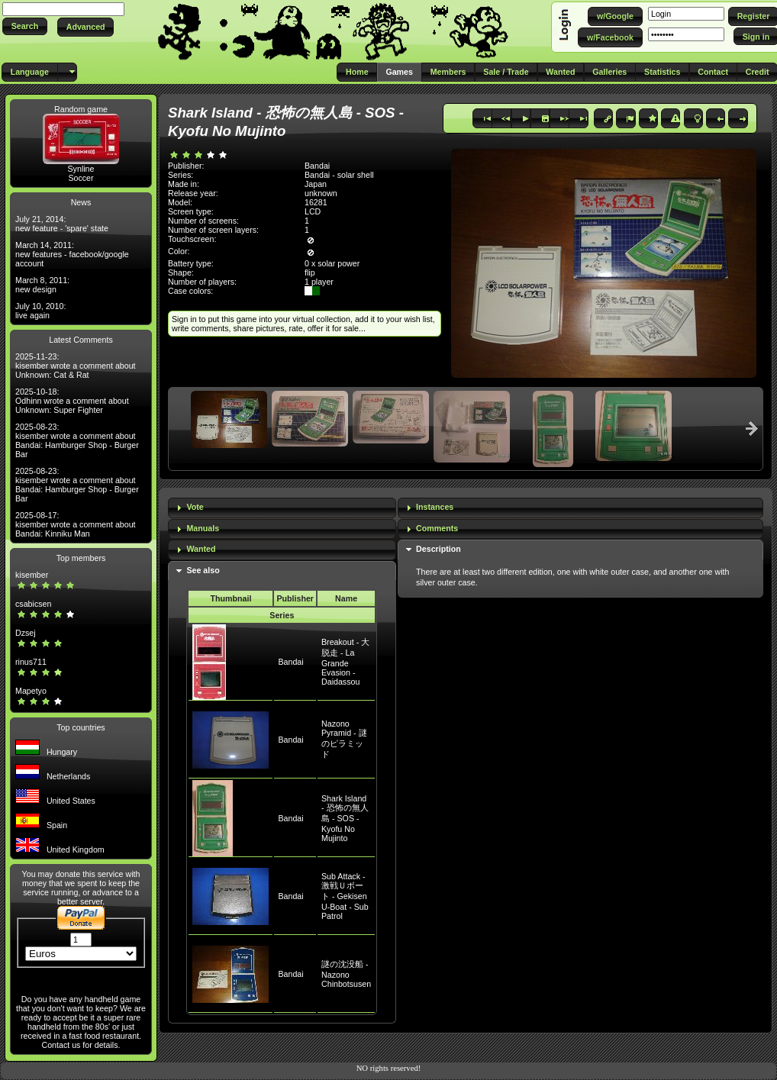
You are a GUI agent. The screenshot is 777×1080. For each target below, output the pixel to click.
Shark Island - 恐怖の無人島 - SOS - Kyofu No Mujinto (345, 818)
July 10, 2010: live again (40, 310)
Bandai (290, 661)
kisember (31, 574)
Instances (434, 506)
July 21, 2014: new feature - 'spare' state (61, 223)
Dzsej (25, 632)
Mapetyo (31, 690)
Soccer (80, 177)
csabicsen (33, 603)
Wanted (200, 548)
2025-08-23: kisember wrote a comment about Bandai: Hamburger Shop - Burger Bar (77, 440)
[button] (24, 26)
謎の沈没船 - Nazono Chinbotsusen (346, 973)
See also (202, 570)
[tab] (282, 508)
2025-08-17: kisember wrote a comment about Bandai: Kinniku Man (75, 524)
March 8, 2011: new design (42, 285)
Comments (437, 528)
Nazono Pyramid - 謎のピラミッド (344, 739)
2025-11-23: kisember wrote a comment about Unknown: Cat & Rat (75, 365)
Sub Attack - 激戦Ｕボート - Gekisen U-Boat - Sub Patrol (345, 896)
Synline (81, 168)
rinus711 (31, 661)
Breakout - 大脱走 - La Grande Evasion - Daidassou (345, 661)
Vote (194, 506)
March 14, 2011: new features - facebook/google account (72, 254)
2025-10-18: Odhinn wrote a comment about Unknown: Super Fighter (72, 400)
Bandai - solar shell (339, 174)
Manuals (202, 528)
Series (281, 615)
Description (438, 548)
